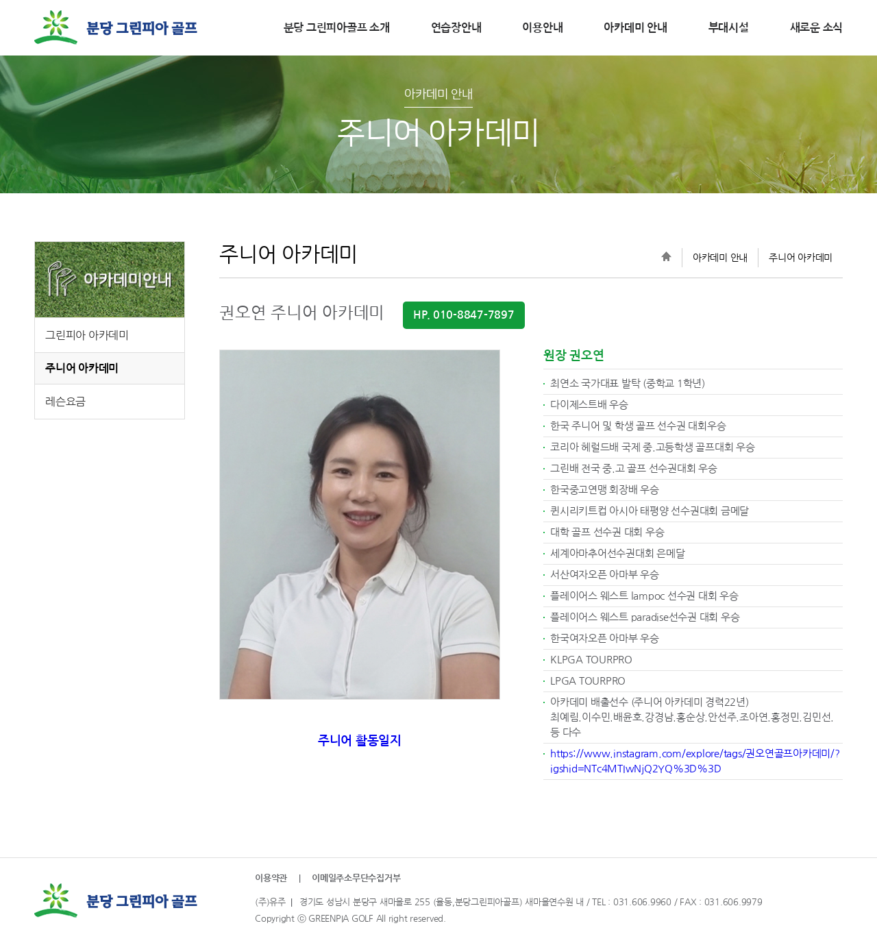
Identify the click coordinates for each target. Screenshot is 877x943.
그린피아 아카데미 (87, 335)
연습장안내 (456, 28)
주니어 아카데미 (82, 368)
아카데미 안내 (635, 28)
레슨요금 (65, 401)
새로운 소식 (816, 28)
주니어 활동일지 (360, 741)
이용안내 (542, 28)
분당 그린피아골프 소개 (337, 28)
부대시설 (728, 28)
